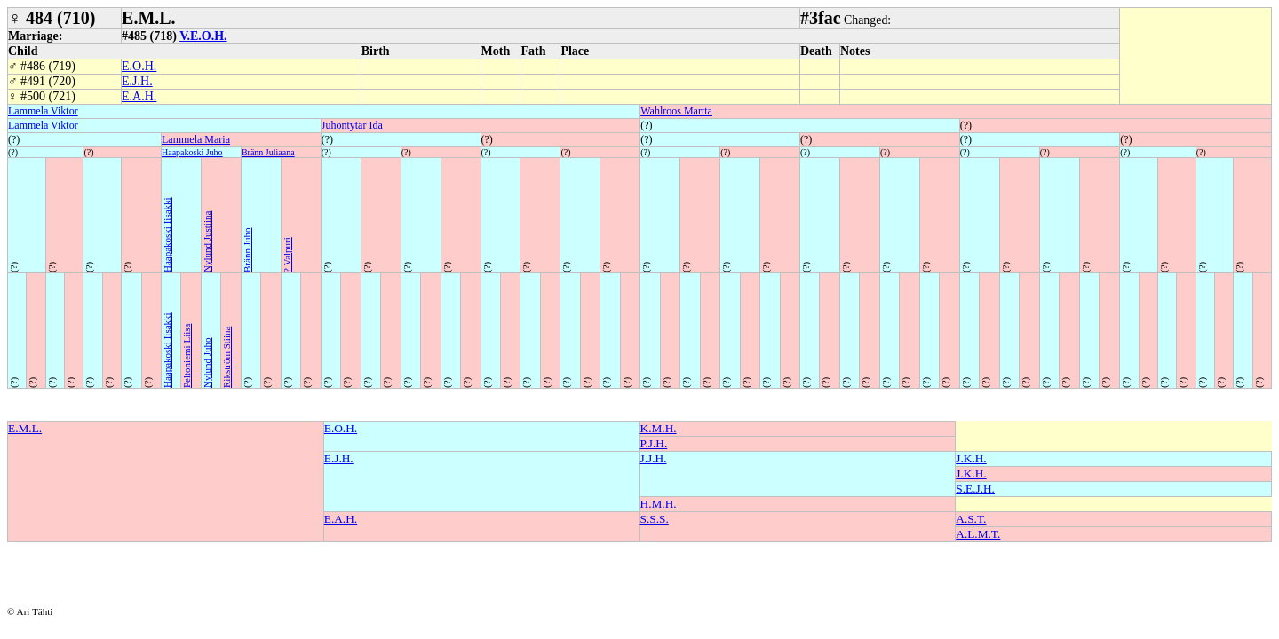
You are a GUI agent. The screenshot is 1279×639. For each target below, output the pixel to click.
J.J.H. (653, 458)
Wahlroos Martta (676, 111)
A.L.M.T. (978, 533)
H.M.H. (658, 503)
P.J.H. (654, 443)
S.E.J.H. (975, 488)
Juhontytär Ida (352, 125)
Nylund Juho (207, 362)
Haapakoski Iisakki (167, 234)
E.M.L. (25, 428)
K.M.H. (658, 428)
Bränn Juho (247, 250)
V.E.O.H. (202, 36)
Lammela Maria (196, 139)
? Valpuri (287, 254)
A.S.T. (971, 518)
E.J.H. (137, 81)
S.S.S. (654, 518)
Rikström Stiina (226, 357)
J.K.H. (971, 458)
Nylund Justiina (207, 241)
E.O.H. (139, 66)
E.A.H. (139, 96)
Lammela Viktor (43, 111)
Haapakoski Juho (192, 152)
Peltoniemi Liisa (186, 356)
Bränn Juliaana (268, 152)
